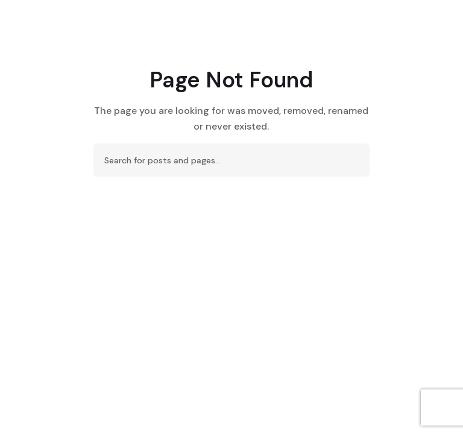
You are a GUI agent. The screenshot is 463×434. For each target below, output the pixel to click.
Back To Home (231, 210)
